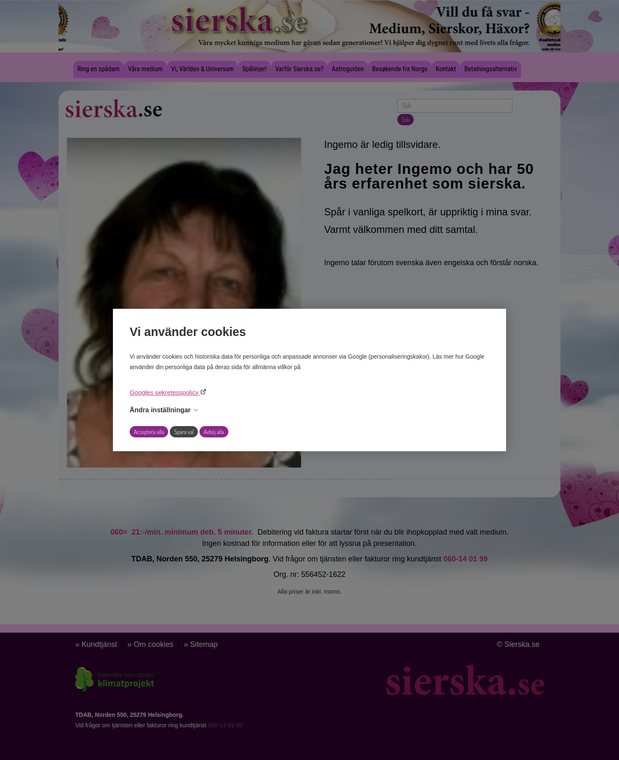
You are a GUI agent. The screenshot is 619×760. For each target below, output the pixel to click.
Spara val (184, 431)
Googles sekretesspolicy (165, 392)
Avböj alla (214, 431)
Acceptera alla (149, 431)
